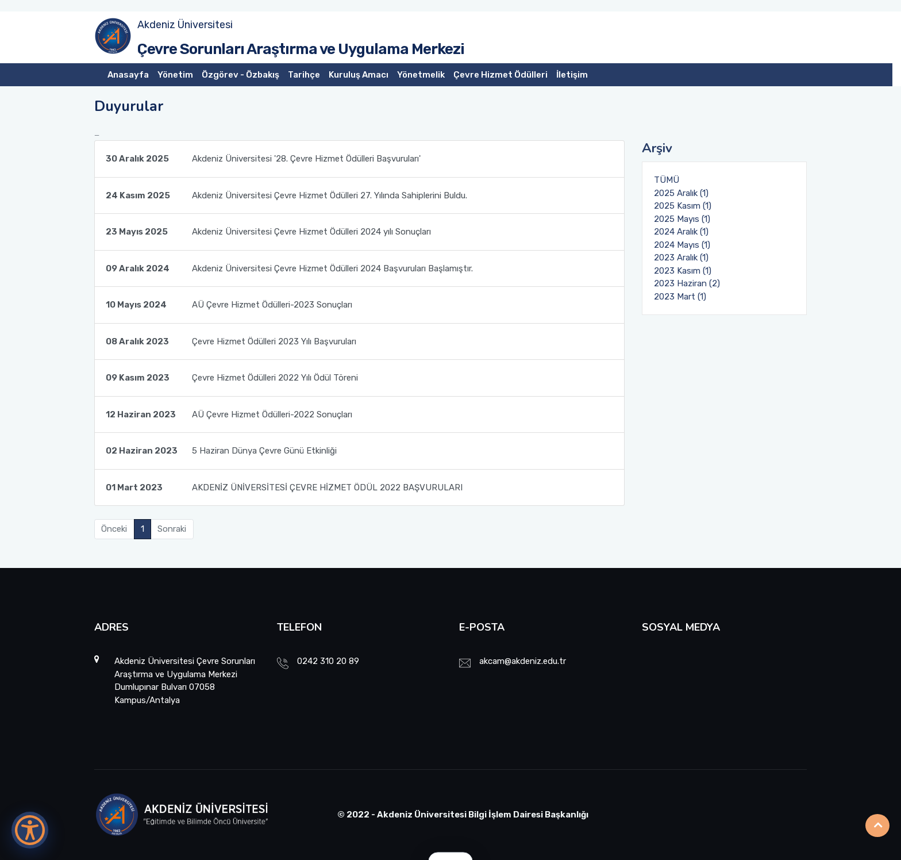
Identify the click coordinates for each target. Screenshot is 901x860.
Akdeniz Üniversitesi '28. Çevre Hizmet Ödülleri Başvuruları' (263, 158)
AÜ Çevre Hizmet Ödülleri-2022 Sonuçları (229, 414)
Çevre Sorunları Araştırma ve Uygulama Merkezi (300, 49)
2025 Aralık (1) (681, 193)
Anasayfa (128, 75)
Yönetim (175, 75)
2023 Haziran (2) (687, 283)
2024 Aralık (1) (681, 231)
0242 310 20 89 (328, 661)
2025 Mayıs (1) (682, 219)
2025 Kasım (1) (682, 206)
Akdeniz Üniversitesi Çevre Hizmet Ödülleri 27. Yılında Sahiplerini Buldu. (286, 195)
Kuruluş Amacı (358, 75)
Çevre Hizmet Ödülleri (500, 75)
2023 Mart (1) (680, 296)
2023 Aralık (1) (681, 257)
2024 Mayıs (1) (682, 245)
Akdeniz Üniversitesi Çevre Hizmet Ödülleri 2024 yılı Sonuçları (268, 231)
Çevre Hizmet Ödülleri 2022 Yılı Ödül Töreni (232, 377)
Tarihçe (304, 75)
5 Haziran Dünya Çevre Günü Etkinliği (221, 450)
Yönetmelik (421, 75)
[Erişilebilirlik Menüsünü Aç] (29, 830)
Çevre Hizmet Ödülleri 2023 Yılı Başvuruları (231, 341)
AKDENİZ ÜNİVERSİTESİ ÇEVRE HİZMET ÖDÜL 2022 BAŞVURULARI (284, 487)
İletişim (572, 75)
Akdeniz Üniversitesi (185, 24)
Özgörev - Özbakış (240, 75)
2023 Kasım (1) (682, 271)
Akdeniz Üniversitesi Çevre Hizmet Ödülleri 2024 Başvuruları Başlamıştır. (289, 268)
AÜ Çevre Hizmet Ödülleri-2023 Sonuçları (229, 304)
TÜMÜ (666, 180)
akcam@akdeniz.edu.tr (522, 661)
